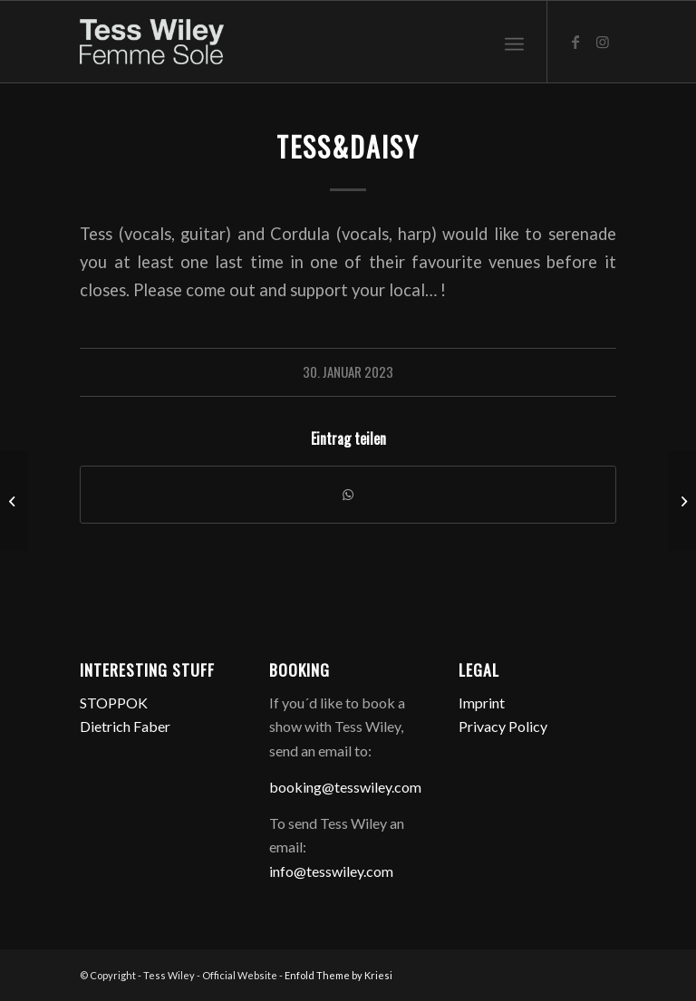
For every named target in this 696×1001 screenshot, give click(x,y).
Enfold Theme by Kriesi (338, 975)
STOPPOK (114, 702)
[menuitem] (514, 41)
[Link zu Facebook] (575, 41)
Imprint (482, 702)
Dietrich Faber (125, 726)
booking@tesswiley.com (345, 786)
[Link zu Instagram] (602, 41)
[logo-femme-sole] (151, 41)
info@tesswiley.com (331, 871)
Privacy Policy (503, 726)
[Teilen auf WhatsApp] (347, 495)
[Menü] (514, 41)
